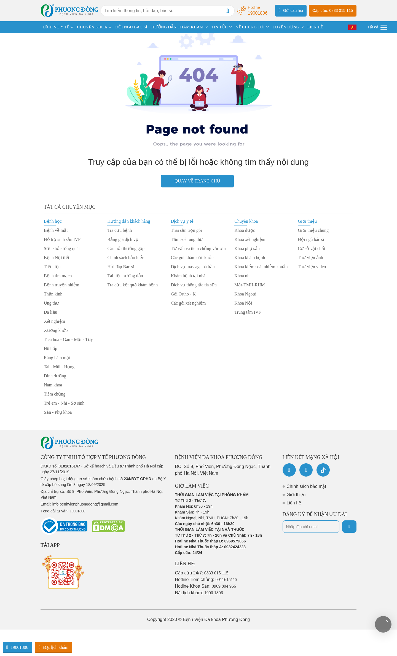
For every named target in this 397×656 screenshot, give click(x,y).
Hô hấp (50, 348)
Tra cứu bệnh (119, 230)
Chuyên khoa (246, 221)
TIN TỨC (219, 27)
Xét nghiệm (54, 321)
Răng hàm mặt (57, 357)
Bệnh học (53, 221)
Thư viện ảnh (310, 257)
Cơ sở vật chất (311, 248)
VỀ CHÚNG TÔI (250, 27)
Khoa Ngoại (245, 294)
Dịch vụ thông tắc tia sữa (194, 285)
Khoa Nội (243, 303)
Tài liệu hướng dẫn (125, 275)
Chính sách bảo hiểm (126, 257)
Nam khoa (53, 385)
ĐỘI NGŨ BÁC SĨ (131, 27)
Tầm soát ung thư (187, 239)
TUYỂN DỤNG (286, 27)
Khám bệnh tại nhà (188, 275)
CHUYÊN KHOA (92, 27)
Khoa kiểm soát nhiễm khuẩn (261, 266)
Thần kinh (53, 294)
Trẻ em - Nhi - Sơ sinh (64, 403)
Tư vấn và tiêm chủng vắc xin (198, 248)
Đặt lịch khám (53, 647)
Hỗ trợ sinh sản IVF (62, 239)
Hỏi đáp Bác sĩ (120, 266)
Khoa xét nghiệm (249, 239)
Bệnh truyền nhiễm (61, 285)
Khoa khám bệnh (249, 257)
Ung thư (51, 303)
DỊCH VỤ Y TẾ (56, 27)
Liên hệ (294, 503)
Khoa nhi (242, 275)
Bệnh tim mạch (58, 275)
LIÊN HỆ (315, 27)
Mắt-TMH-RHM (249, 285)
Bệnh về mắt (56, 230)
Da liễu (50, 312)
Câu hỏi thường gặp (125, 248)
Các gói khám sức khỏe (192, 257)
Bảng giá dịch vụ (122, 239)
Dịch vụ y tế (182, 221)
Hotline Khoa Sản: (205, 586)
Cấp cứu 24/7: (202, 573)
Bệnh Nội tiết (56, 257)
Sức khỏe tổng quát (62, 248)
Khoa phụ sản (247, 248)
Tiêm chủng (54, 394)
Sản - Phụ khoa (58, 412)
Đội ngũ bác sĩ (311, 239)
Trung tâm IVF (247, 312)
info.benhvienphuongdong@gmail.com (85, 504)
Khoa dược (244, 230)
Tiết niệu (52, 266)
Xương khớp (56, 330)
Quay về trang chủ (197, 181)
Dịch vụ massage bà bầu (193, 266)
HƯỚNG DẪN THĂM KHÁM (177, 27)
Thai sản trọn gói (186, 230)
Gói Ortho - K (183, 294)
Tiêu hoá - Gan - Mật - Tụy (68, 339)
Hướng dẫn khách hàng (128, 221)
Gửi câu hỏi (291, 10)
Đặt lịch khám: (199, 592)
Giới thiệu (307, 221)
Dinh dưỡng (55, 375)
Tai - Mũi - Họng (59, 366)
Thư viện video (312, 266)
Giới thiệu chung (313, 230)
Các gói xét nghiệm (188, 303)
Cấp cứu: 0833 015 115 (332, 10)
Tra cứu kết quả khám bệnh (132, 285)
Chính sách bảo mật (306, 486)
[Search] (227, 10)
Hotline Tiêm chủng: (206, 579)
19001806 (17, 647)
